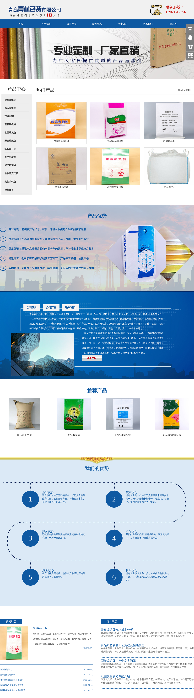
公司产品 (71, 24)
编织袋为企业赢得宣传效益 (11, 685)
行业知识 (122, 24)
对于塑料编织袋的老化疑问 (11, 680)
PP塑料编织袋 (123, 435)
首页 (20, 24)
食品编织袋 (10, 132)
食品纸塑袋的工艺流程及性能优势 (123, 645)
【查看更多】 (87, 648)
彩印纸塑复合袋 (115, 187)
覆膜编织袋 (10, 124)
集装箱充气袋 (11, 173)
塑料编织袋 (10, 100)
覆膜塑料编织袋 (62, 141)
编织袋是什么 (40, 628)
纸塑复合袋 (10, 149)
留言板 (173, 24)
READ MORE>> (185, 90)
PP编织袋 (9, 116)
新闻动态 (97, 24)
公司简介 (32, 307)
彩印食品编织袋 (115, 141)
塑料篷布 (9, 190)
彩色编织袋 (10, 141)
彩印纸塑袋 (10, 165)
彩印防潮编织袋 (172, 435)
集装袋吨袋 (10, 181)
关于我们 (46, 24)
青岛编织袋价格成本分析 (117, 629)
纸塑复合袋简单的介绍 (115, 676)
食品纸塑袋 (10, 157)
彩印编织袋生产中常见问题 (118, 660)
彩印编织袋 (10, 108)
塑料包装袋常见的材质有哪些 (12, 690)
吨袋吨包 (168, 187)
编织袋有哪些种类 (8, 675)
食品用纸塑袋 (61, 187)
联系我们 (148, 24)
